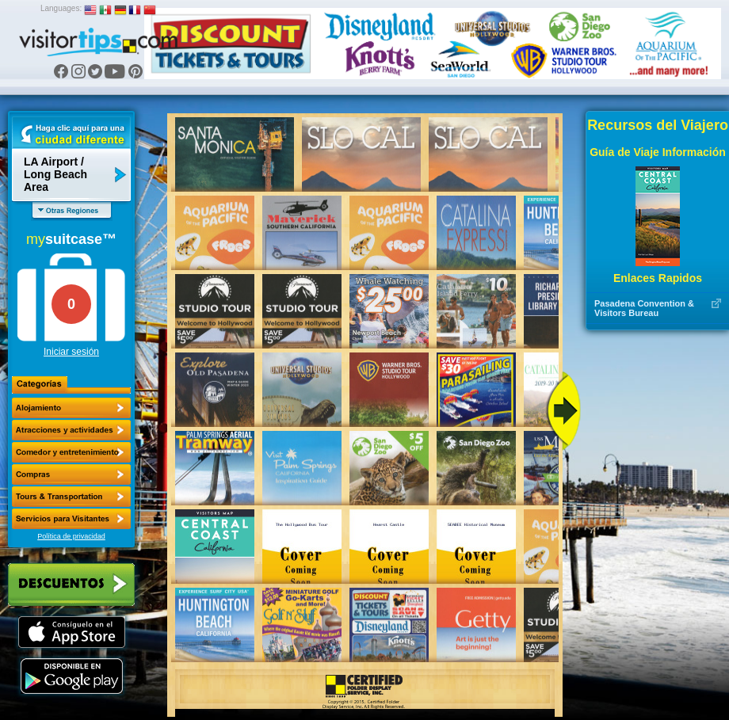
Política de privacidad (71, 536)
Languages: (61, 8)
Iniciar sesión (71, 351)
